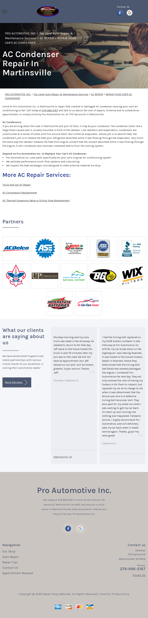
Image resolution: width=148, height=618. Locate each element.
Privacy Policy (120, 594)
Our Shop (9, 551)
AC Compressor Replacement (19, 192)
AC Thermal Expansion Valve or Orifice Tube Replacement (36, 200)
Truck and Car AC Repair (16, 184)
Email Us (139, 575)
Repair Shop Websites (57, 594)
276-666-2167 (50, 110)
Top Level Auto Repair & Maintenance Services (61, 94)
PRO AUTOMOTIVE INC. (20, 33)
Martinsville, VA (62, 456)
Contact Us (10, 567)
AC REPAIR (47, 38)
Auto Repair (10, 557)
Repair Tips (10, 562)
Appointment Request (18, 573)
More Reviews (16, 382)
